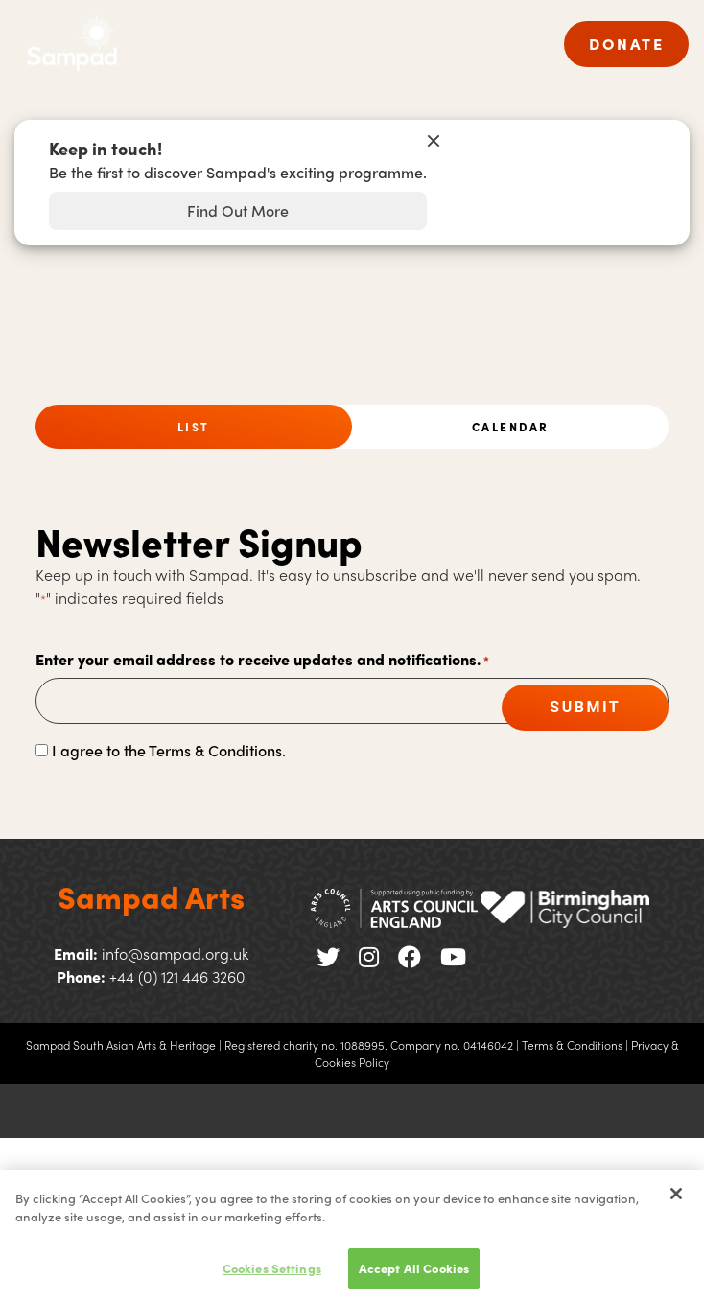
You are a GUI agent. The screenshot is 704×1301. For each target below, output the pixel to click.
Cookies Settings (272, 1274)
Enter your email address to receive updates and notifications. (262, 660)
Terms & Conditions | (575, 1045)
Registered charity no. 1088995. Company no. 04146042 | (371, 1045)
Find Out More (238, 210)
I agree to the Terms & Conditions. (169, 750)
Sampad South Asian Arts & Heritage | (124, 1045)
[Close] (676, 1199)
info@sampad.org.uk (175, 953)
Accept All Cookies (414, 1274)
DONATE (626, 44)
